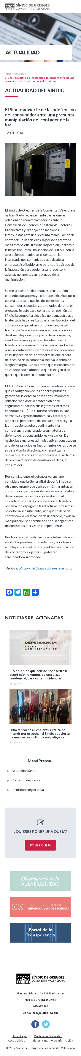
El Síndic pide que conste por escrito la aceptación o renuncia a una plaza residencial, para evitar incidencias (39, 674)
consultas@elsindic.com (40, 1013)
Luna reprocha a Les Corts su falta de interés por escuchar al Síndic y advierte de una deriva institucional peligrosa (40, 733)
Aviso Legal (20, 1036)
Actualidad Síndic (24, 770)
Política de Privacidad (48, 1036)
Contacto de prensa (25, 780)
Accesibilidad (16, 1040)
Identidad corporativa (27, 789)
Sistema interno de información (52, 1040)
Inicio (8, 73)
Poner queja (40, 845)
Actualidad (20, 73)
